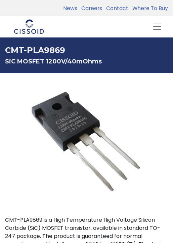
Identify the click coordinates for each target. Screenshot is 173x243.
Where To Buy (149, 8)
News (70, 8)
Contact (115, 8)
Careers (90, 8)
